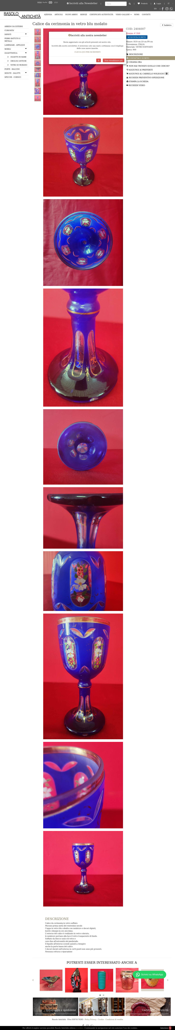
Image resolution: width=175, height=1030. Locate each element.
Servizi (83, 14)
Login (157, 3)
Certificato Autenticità (101, 14)
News (136, 14)
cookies (80, 1028)
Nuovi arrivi (71, 14)
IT (168, 3)
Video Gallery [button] (124, 14)
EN (155, 8)
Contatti (146, 14)
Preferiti (142, 3)
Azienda (48, 14)
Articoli (59, 14)
